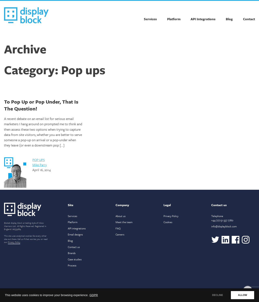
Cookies (167, 222)
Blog (229, 19)
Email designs (75, 234)
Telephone (222, 218)
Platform (173, 19)
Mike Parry (39, 164)
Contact (249, 19)
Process (72, 265)
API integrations (77, 228)
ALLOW (242, 295)
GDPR (93, 295)
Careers (120, 234)
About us (120, 216)
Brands (71, 253)
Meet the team (124, 222)
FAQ (118, 228)
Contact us (74, 247)
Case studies (75, 259)
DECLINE (217, 295)
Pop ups (38, 159)
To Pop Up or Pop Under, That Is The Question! (41, 105)
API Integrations (203, 19)
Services (150, 19)
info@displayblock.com (224, 226)
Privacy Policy (14, 242)
